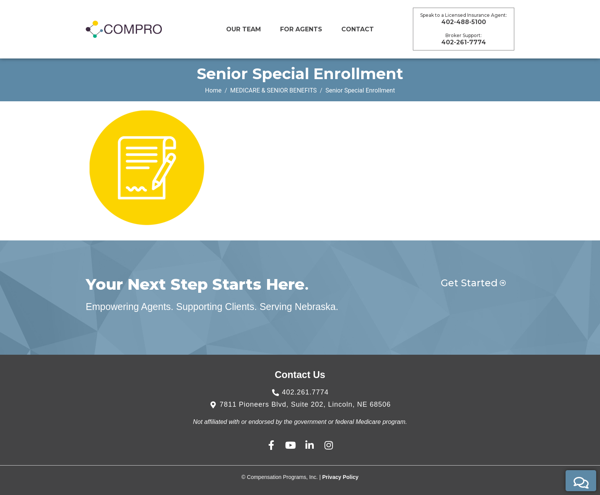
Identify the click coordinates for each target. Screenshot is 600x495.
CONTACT (357, 29)
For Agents (301, 29)
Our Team (243, 29)
